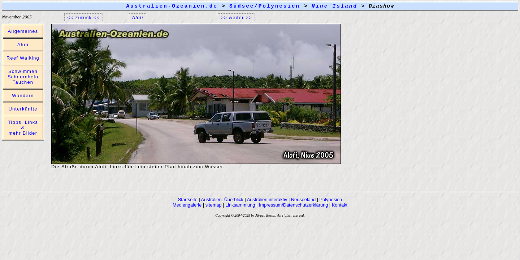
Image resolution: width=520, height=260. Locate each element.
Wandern (23, 95)
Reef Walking (22, 58)
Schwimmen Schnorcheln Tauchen (23, 77)
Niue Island (335, 6)
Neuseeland (303, 199)
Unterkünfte (22, 109)
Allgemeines (23, 31)
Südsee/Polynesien (264, 6)
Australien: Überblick (222, 199)
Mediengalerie (187, 205)
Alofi (23, 44)
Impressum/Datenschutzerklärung (293, 205)
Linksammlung (240, 205)
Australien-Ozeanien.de (171, 6)
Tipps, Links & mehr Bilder (23, 128)
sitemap (213, 205)
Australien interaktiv (267, 199)
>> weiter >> (236, 17)
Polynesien (331, 199)
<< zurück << (84, 17)
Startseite (188, 199)
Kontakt (339, 205)
